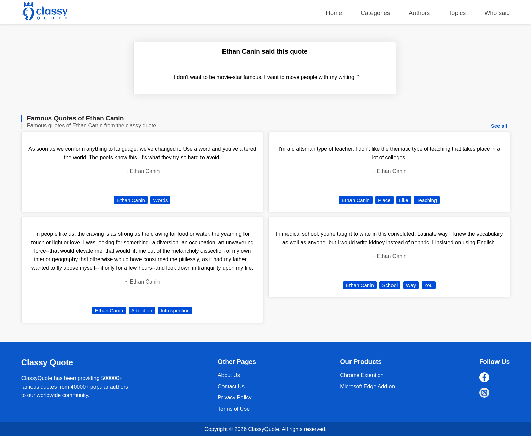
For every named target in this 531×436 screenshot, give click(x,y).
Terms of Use (234, 409)
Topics (457, 12)
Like (403, 200)
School (390, 285)
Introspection (175, 310)
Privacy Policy (235, 397)
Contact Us (231, 386)
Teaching (427, 200)
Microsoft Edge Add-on (367, 386)
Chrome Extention (361, 375)
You (428, 285)
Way (411, 285)
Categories (375, 12)
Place (384, 200)
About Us (229, 375)
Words (160, 200)
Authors (419, 12)
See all (499, 126)
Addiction (141, 310)
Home (334, 12)
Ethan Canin (131, 200)
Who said (497, 12)
